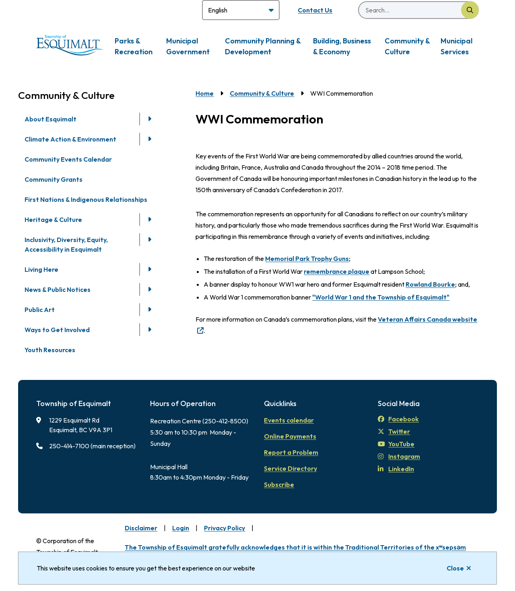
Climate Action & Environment (70, 139)
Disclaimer (141, 528)
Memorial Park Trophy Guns (307, 258)
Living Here (41, 269)
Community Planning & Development (263, 46)
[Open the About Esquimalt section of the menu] (149, 119)
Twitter (394, 431)
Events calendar (289, 420)
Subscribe (279, 484)
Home (205, 93)
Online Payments (290, 436)
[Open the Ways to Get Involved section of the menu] (149, 329)
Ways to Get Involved (57, 330)
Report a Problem (291, 452)
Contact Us (315, 10)
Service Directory (290, 468)
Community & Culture (407, 46)
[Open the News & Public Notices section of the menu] (149, 289)
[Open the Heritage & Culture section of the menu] (149, 219)
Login (180, 528)
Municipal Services (456, 46)
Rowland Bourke (430, 284)
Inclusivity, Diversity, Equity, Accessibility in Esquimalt (66, 244)
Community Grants (53, 179)
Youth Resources (50, 350)
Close (455, 568)
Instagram (399, 456)
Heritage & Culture (53, 219)
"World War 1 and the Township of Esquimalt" (380, 297)
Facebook (398, 419)
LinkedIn (396, 469)
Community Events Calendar (68, 159)
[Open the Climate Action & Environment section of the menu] (149, 139)
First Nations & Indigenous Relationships (86, 199)
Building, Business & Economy (342, 46)
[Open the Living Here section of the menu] (149, 269)
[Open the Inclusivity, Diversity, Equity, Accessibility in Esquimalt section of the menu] (149, 239)
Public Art (40, 310)
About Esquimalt (50, 119)
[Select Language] (241, 10)
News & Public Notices (58, 289)
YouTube (396, 444)
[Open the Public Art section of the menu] (149, 309)
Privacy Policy (224, 528)
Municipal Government (188, 46)
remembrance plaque (336, 271)
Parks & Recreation (133, 46)
